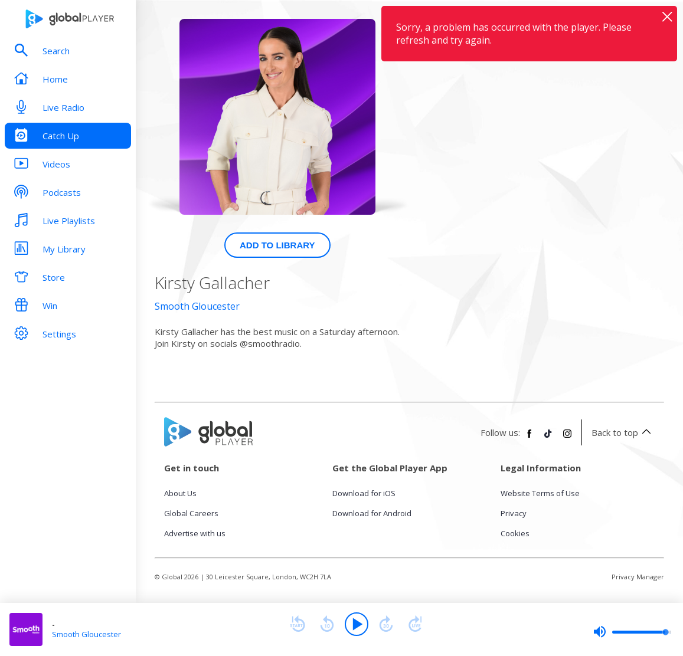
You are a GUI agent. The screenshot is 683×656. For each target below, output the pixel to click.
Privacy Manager (638, 576)
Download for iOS (364, 493)
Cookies (515, 533)
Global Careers (191, 513)
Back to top (623, 432)
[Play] (356, 624)
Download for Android (371, 513)
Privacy (514, 513)
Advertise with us (195, 533)
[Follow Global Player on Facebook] (529, 438)
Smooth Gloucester (197, 306)
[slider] (632, 631)
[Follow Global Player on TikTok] (548, 438)
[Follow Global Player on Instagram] (567, 438)
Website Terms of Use (540, 493)
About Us (180, 493)
